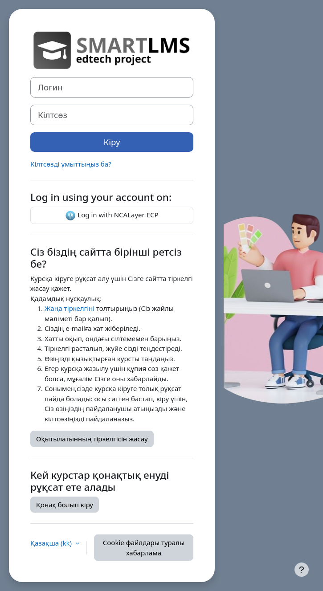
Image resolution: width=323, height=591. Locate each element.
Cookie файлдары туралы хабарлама (144, 547)
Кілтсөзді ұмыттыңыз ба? (70, 163)
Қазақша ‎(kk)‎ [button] (52, 542)
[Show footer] (301, 569)
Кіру (112, 141)
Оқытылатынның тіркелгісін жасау (92, 438)
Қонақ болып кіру (64, 504)
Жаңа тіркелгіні (69, 308)
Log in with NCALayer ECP (111, 215)
